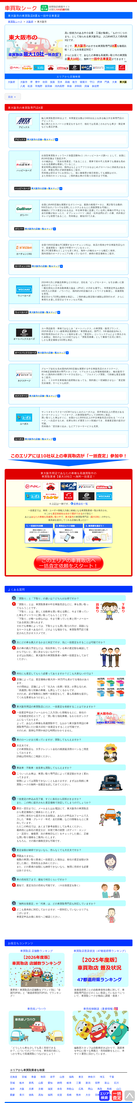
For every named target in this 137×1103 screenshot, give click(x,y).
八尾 (22, 86)
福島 (71, 1077)
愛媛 (12, 1095)
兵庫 (31, 1089)
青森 (33, 1077)
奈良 (59, 1089)
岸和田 (78, 86)
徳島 (31, 1095)
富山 (107, 1083)
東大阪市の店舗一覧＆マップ (34, 139)
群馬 (31, 1083)
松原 (30, 86)
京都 (40, 1089)
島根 (109, 1089)
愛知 (50, 1083)
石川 (116, 1083)
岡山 (90, 1089)
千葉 (111, 1077)
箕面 (52, 82)
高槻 (67, 82)
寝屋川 (83, 82)
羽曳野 (38, 86)
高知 (40, 1095)
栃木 (21, 1083)
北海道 (13, 1077)
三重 (78, 1083)
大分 (88, 1095)
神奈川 (91, 1077)
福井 (12, 1089)
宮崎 (97, 1095)
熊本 (78, 1095)
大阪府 (11, 82)
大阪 (21, 1089)
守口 (92, 82)
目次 (10, 97)
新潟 (88, 1083)
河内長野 (59, 86)
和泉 (69, 86)
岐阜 (69, 1083)
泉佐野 (95, 86)
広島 (81, 1089)
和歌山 (70, 1089)
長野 (97, 1083)
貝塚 (86, 86)
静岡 (59, 1083)
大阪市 (23, 82)
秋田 (43, 1077)
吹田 (45, 82)
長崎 (69, 1095)
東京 (81, 1077)
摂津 (99, 82)
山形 (62, 1077)
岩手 (52, 1077)
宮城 (24, 1077)
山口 (118, 1089)
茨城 (12, 1083)
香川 (21, 1095)
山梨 (40, 1083)
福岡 (50, 1095)
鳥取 (99, 1089)
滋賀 (50, 1089)
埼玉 (102, 1077)
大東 (114, 82)
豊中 (37, 82)
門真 (107, 82)
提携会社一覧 (80, 504)
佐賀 (59, 1095)
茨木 (60, 82)
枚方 (74, 82)
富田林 (48, 86)
